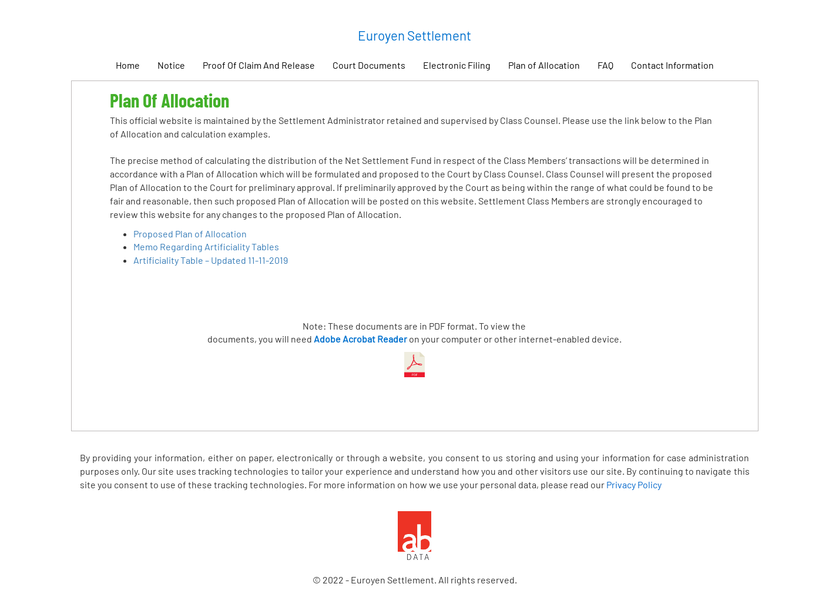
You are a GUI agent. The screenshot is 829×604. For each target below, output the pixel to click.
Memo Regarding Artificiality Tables (206, 246)
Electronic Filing (457, 65)
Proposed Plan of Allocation (190, 233)
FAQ (605, 65)
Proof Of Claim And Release (259, 65)
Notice (171, 65)
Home (128, 65)
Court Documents (369, 65)
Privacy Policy (634, 484)
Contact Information (672, 65)
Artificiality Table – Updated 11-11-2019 (210, 260)
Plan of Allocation (544, 65)
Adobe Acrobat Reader (360, 338)
